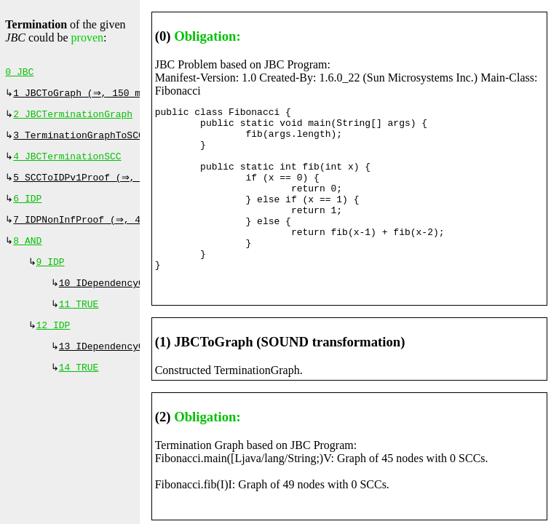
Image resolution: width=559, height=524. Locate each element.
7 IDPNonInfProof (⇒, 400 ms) (95, 231)
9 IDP (50, 276)
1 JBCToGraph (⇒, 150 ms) (84, 96)
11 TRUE (79, 321)
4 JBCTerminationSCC (67, 163)
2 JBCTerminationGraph (72, 118)
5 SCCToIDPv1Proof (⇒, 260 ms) (98, 186)
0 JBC (19, 73)
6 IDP (27, 208)
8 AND (27, 254)
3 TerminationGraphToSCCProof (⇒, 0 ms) (123, 141)
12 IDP (53, 344)
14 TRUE (79, 389)
